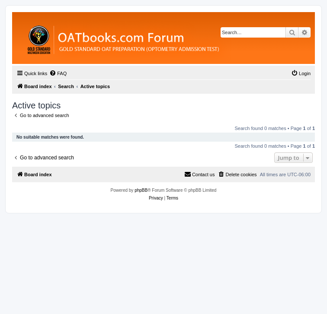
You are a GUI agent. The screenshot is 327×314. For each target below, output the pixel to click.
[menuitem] (58, 73)
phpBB (141, 190)
